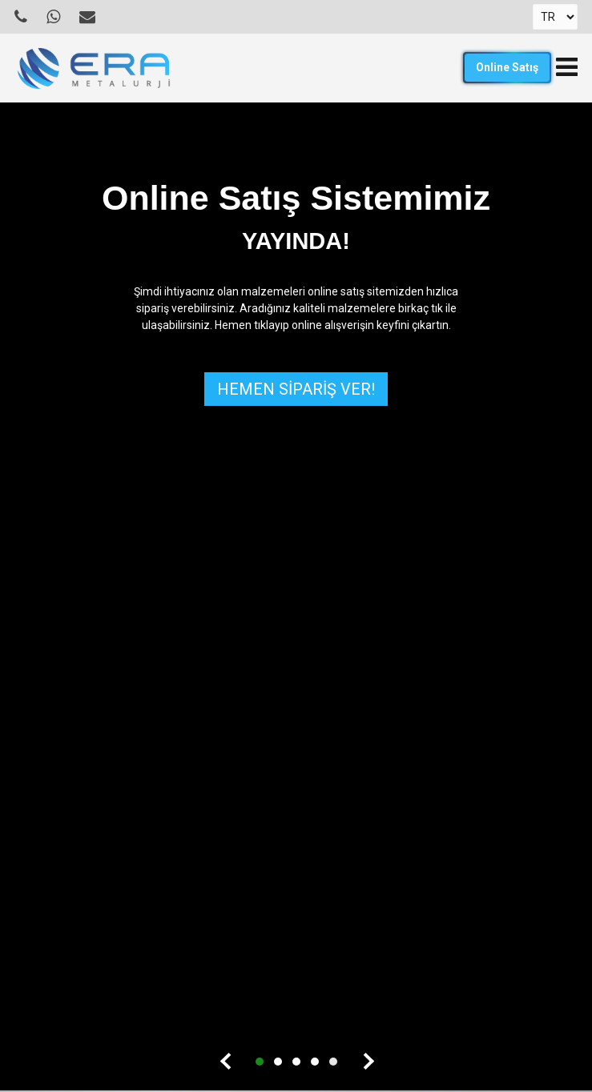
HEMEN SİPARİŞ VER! (296, 389)
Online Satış (507, 67)
